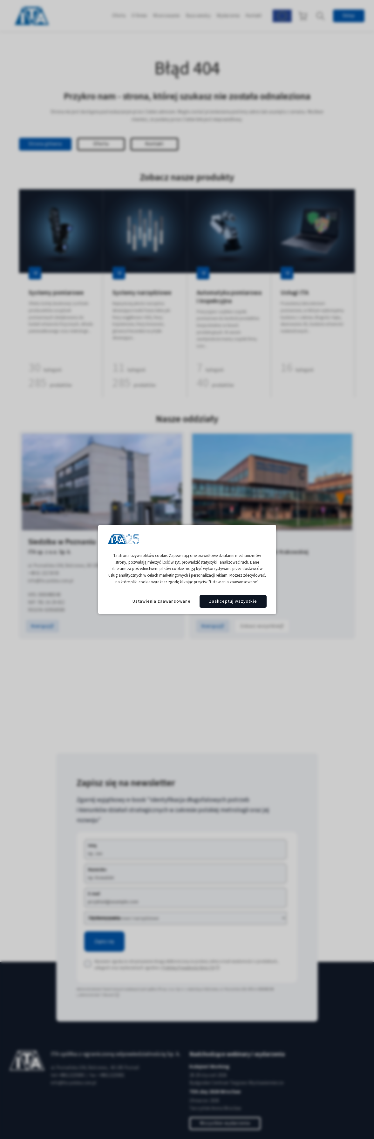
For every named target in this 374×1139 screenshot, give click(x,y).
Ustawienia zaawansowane (162, 601)
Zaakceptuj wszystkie (233, 601)
